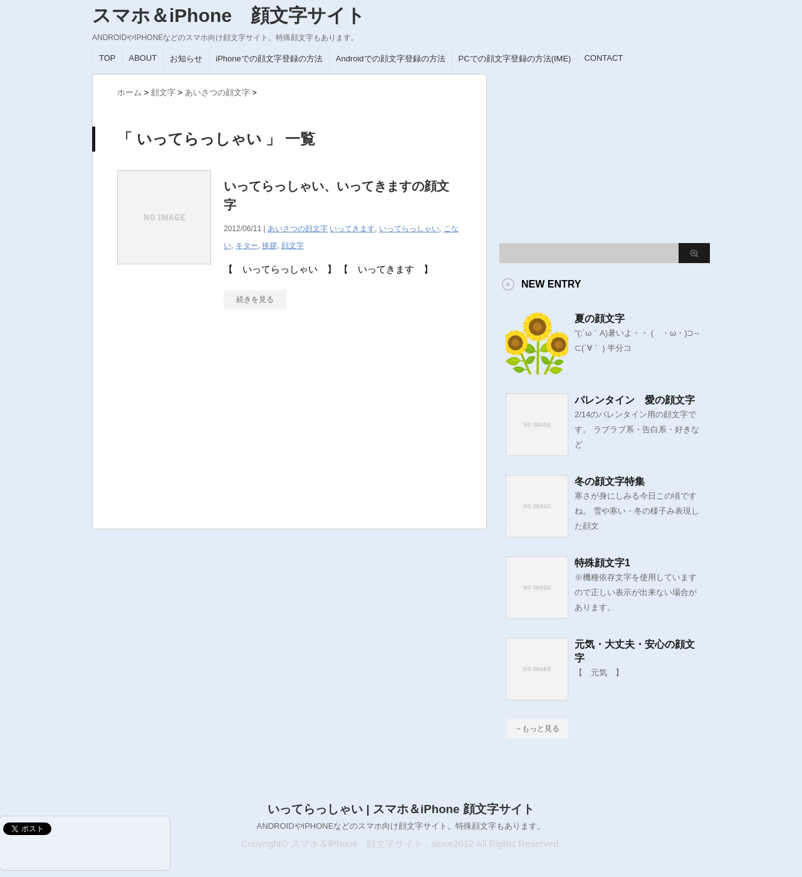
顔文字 (292, 245)
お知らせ (186, 58)
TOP (107, 58)
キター (247, 245)
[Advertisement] (211, 425)
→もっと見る (537, 728)
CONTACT (603, 58)
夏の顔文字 (600, 318)
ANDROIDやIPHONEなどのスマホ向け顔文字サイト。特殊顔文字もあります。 (401, 826)
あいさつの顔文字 (298, 228)
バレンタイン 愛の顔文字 (635, 400)
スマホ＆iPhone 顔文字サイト (228, 15)
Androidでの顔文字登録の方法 (390, 58)
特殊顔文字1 (602, 563)
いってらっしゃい (409, 228)
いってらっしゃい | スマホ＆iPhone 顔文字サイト (401, 809)
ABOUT (143, 58)
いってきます (352, 228)
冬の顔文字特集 (610, 481)
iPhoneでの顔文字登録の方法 (269, 58)
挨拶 (269, 245)
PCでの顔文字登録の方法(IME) (515, 58)
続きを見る (255, 299)
